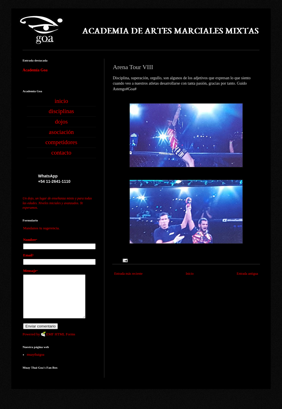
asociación (61, 132)
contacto (61, 152)
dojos (61, 121)
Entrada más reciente (128, 274)
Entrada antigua (247, 274)
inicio (61, 101)
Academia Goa (35, 70)
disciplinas (61, 111)
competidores (61, 142)
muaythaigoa (35, 363)
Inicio (189, 274)
